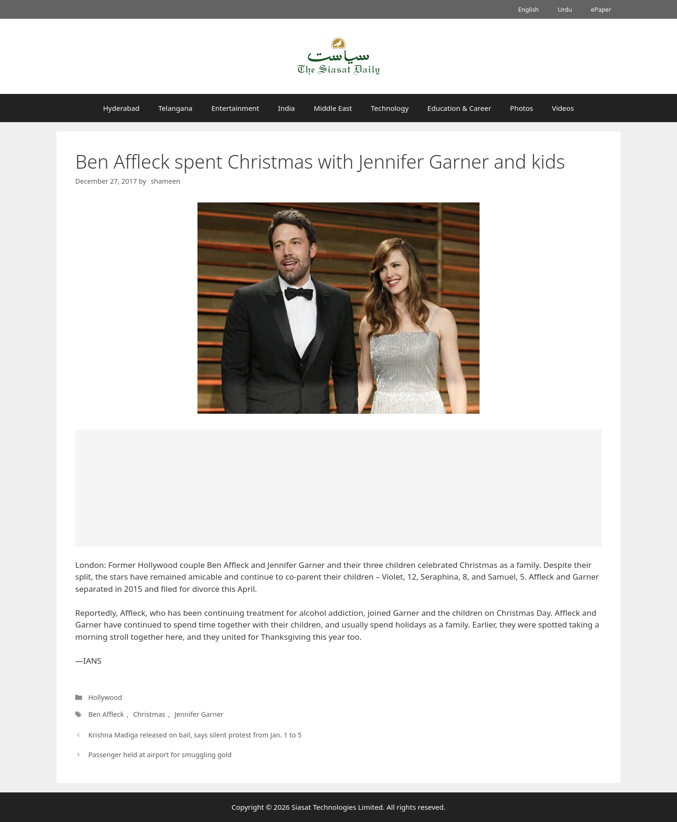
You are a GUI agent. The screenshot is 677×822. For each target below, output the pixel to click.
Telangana (175, 108)
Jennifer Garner (198, 714)
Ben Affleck (106, 714)
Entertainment (235, 108)
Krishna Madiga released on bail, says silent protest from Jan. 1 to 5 (195, 734)
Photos (521, 108)
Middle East (333, 108)
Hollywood (105, 697)
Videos (563, 108)
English (528, 9)
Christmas (149, 714)
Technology (390, 108)
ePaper (601, 9)
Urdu (565, 9)
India (286, 108)
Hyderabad (121, 108)
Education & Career (459, 108)
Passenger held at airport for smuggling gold (160, 754)
